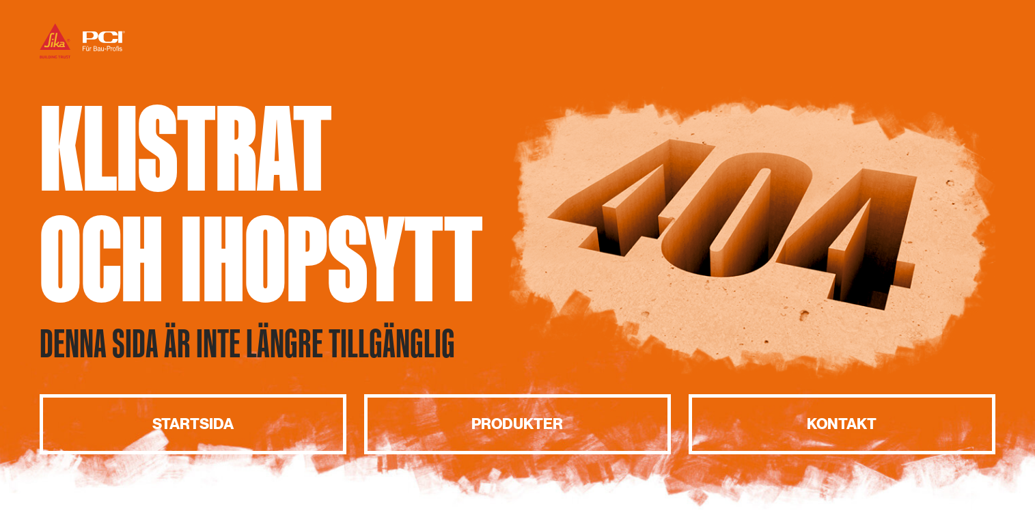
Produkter (517, 424)
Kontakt (842, 424)
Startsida (193, 424)
